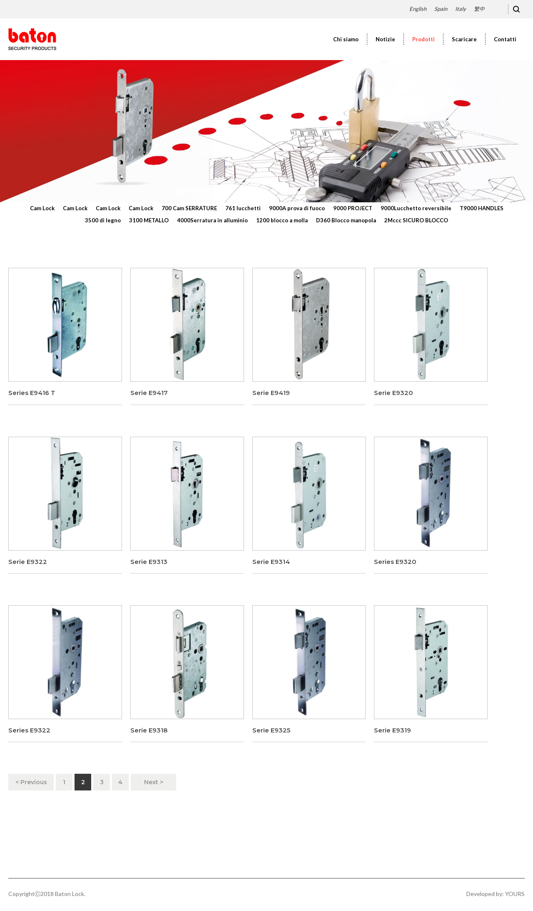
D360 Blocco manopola (346, 220)
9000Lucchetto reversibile (416, 208)
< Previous (31, 782)
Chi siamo (346, 39)
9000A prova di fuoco (297, 208)
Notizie (385, 39)
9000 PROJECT (352, 208)
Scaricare (464, 39)
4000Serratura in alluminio (212, 220)
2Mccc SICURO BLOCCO (416, 220)
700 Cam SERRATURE (189, 208)
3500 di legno (103, 220)
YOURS (515, 893)
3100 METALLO (149, 220)
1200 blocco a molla (282, 220)
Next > (153, 782)
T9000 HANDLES (481, 208)
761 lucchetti (243, 208)
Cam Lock (42, 208)
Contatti (505, 39)
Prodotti (423, 39)
